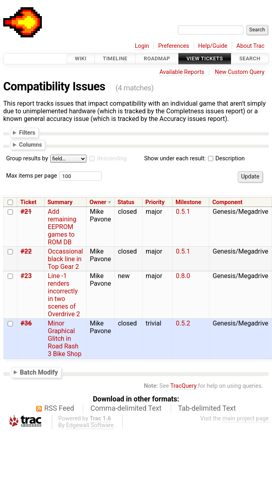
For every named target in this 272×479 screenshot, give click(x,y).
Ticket (28, 202)
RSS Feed (59, 408)
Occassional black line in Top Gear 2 (65, 259)
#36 (26, 323)
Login (142, 46)
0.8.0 (183, 276)
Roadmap (157, 58)
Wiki (81, 58)
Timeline (115, 58)
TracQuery (183, 386)
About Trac (251, 46)
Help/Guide (212, 46)
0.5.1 (183, 211)
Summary (59, 202)
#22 (26, 251)
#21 (26, 211)
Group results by (27, 158)
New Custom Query (239, 72)
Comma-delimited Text (126, 408)
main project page (246, 418)
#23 (26, 276)
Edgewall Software (90, 425)
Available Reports (181, 72)
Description (226, 158)
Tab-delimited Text (207, 408)
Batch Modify (39, 372)
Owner (97, 202)
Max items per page (31, 175)
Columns (30, 144)
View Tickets (205, 58)
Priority (155, 202)
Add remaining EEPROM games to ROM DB (62, 227)
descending (112, 158)
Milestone (188, 202)
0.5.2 (183, 323)
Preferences (173, 46)
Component (227, 202)
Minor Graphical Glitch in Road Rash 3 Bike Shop (65, 338)
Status (125, 202)
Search (249, 58)
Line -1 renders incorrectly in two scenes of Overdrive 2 (64, 295)
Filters (27, 132)
